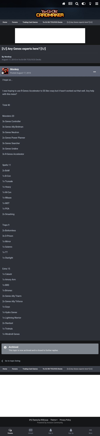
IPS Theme (33, 420)
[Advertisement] (50, 35)
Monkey (7, 57)
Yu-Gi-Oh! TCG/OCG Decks (29, 59)
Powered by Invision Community (50, 423)
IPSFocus (44, 420)
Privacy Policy (65, 420)
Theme (53, 420)
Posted (20, 73)
